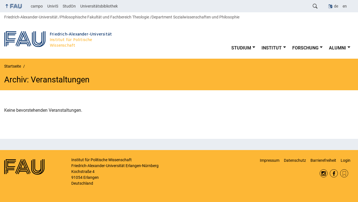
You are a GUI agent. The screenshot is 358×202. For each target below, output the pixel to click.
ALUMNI (337, 48)
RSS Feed (344, 173)
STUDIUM (241, 48)
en (345, 6)
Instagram (324, 173)
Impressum (269, 160)
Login (345, 160)
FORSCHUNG (305, 48)
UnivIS (52, 6)
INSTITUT (272, 48)
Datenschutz (295, 160)
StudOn (69, 6)
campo (37, 6)
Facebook (334, 173)
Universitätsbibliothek (99, 6)
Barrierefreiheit (323, 160)
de (336, 6)
